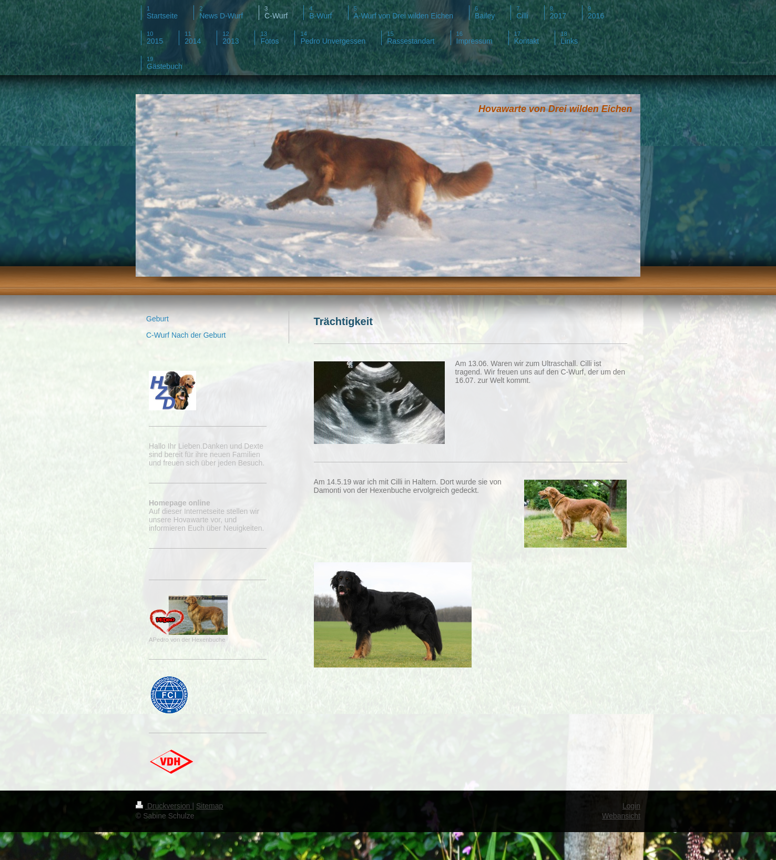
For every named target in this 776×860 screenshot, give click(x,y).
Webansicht (621, 816)
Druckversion (164, 806)
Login (631, 806)
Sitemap (209, 806)
